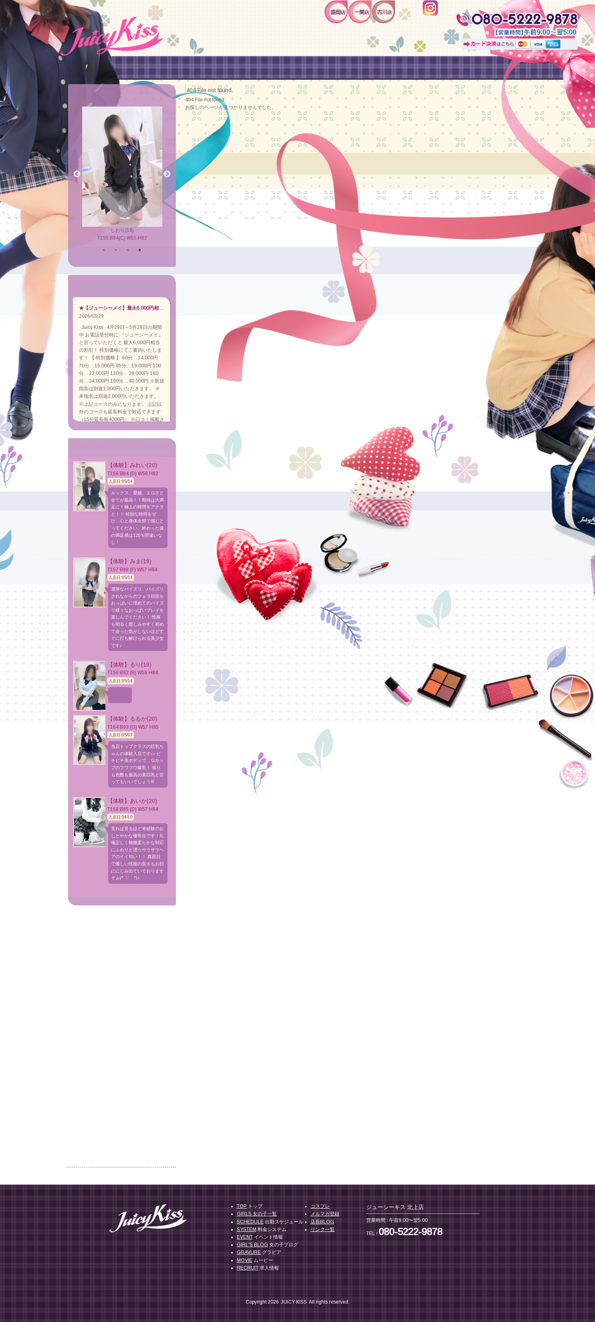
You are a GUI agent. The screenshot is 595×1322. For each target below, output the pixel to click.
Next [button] (167, 174)
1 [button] (104, 250)
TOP (242, 1206)
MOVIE (244, 1260)
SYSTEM (246, 1229)
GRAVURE (249, 1252)
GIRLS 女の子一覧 (257, 1214)
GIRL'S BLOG (252, 1244)
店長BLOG (322, 1222)
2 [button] (116, 250)
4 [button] (140, 250)
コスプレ (320, 1206)
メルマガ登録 (325, 1214)
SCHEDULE (250, 1222)
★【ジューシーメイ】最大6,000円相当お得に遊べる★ (138, 308)
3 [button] (128, 250)
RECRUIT (247, 1268)
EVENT (245, 1237)
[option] (122, 174)
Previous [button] (77, 174)
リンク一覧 (323, 1229)
